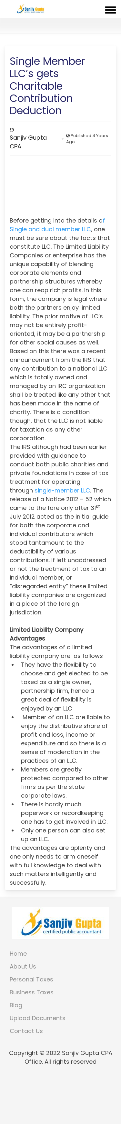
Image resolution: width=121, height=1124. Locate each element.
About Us (23, 966)
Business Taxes (32, 992)
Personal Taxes (31, 979)
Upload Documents (38, 1018)
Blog (16, 1005)
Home (18, 954)
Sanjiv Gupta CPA (28, 142)
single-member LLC (62, 490)
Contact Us (26, 1031)
